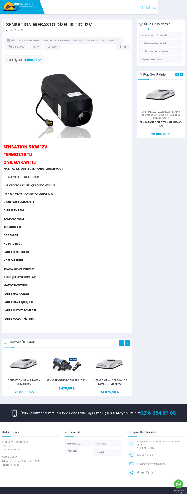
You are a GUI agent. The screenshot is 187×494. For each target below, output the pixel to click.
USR (22, 30)
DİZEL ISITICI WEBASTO (83, 40)
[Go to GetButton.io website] (178, 491)
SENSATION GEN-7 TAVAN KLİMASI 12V (24, 382)
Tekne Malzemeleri (60, 40)
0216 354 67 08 (158, 413)
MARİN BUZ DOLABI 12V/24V (166, 116)
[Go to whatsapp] (178, 483)
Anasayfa (11, 30)
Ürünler (45, 40)
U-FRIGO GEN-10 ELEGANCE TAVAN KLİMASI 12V (110, 382)
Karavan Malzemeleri (28, 40)
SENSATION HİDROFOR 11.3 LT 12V (66, 380)
